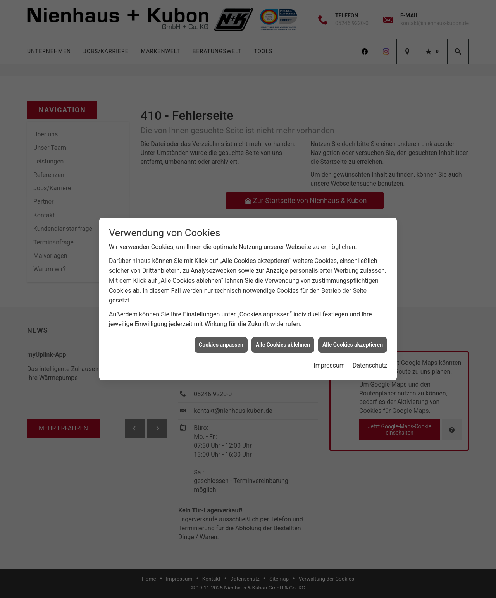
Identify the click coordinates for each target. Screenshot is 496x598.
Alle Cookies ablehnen (283, 336)
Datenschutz (370, 357)
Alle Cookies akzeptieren (352, 336)
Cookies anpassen (221, 336)
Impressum (329, 357)
